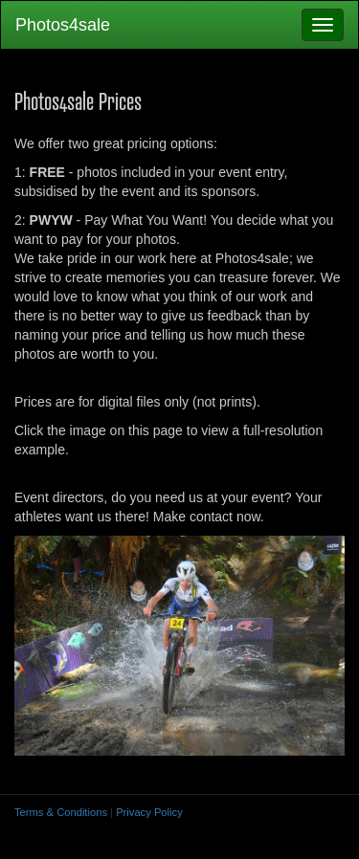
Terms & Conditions (60, 812)
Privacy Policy (149, 812)
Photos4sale (62, 24)
